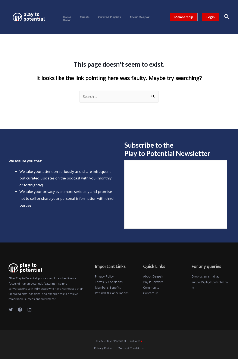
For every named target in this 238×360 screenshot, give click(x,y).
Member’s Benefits (108, 288)
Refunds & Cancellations (112, 293)
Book (150, 17)
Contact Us (151, 293)
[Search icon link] (226, 17)
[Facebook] (20, 310)
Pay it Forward (153, 282)
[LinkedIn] (29, 310)
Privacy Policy (104, 277)
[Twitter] (11, 310)
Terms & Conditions (109, 282)
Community (151, 288)
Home (66, 17)
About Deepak (131, 17)
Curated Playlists (103, 17)
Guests (81, 17)
